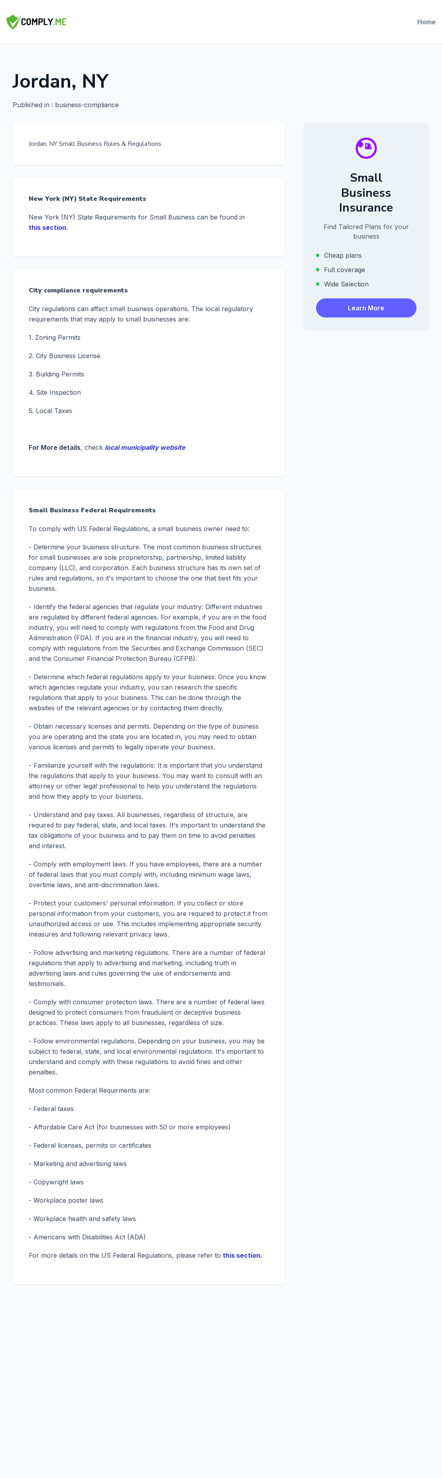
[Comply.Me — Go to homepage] (36, 22)
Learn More (366, 308)
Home (426, 22)
